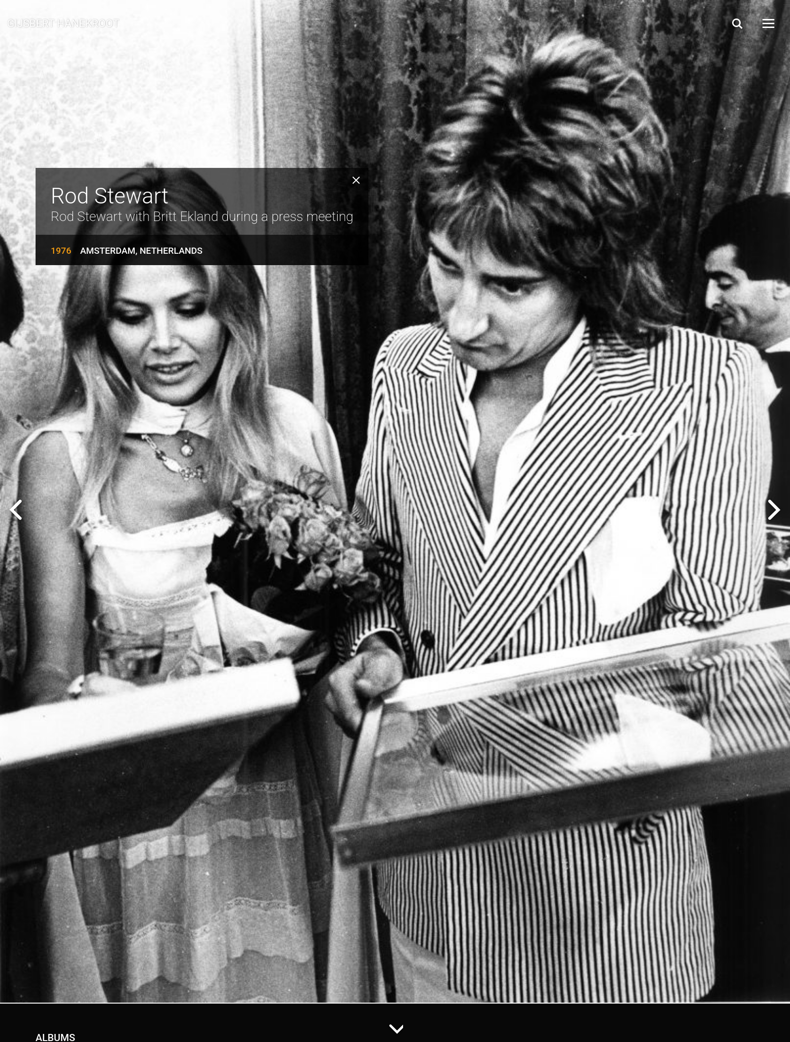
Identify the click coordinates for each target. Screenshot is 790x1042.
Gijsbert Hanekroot (63, 22)
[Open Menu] (768, 23)
